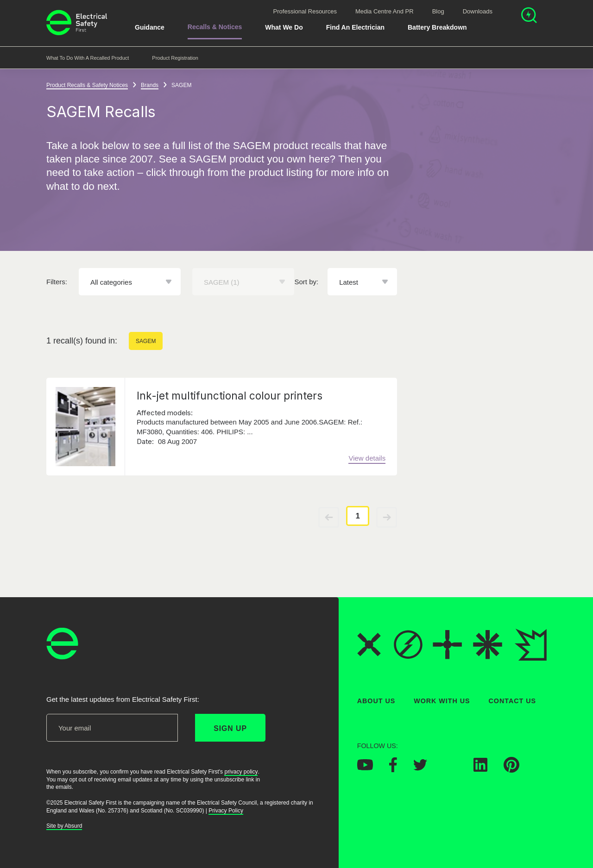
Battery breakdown (437, 27)
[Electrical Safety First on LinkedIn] (480, 769)
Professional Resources (305, 11)
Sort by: (307, 282)
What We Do (284, 27)
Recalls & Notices (215, 27)
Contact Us (512, 701)
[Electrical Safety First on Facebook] (393, 769)
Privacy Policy (225, 810)
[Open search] (529, 16)
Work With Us (442, 701)
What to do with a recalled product (87, 58)
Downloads (477, 11)
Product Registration (175, 58)
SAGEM (146, 341)
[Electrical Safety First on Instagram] (450, 769)
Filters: (56, 282)
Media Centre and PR (384, 11)
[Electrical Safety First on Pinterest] (511, 769)
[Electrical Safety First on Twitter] (420, 768)
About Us (376, 701)
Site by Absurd (64, 826)
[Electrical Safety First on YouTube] (365, 767)
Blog (438, 11)
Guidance (149, 27)
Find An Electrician (355, 27)
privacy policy (241, 771)
